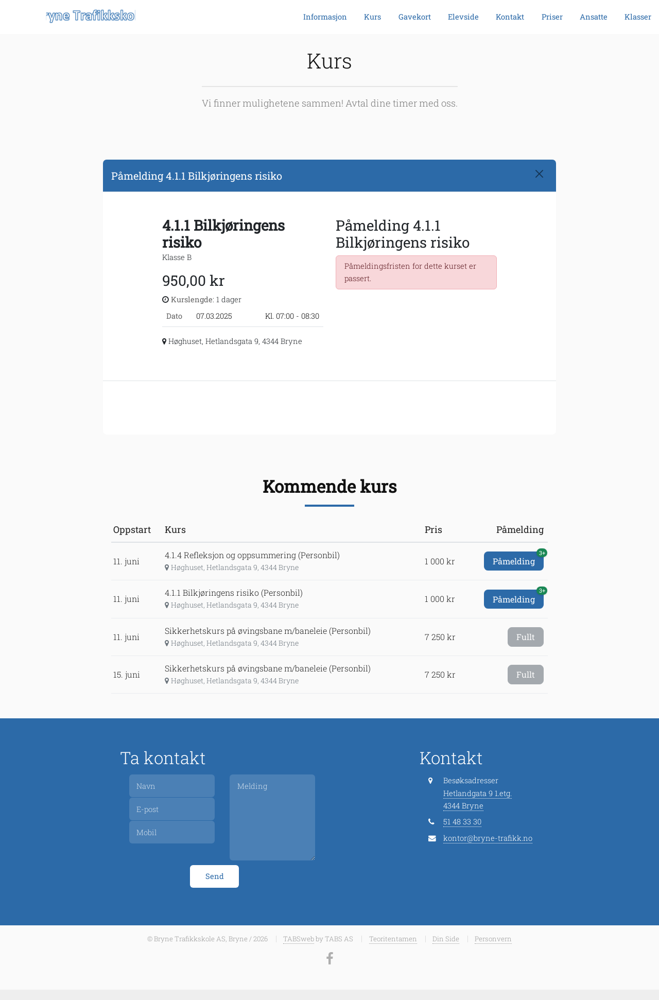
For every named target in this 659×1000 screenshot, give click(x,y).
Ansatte (594, 17)
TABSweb (298, 938)
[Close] (539, 174)
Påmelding (518, 558)
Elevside (463, 17)
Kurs (372, 17)
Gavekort (414, 17)
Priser (552, 17)
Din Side (445, 938)
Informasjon (325, 17)
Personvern (493, 938)
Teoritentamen (393, 938)
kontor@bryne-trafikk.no (487, 838)
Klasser (638, 17)
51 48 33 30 (462, 821)
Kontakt (510, 17)
